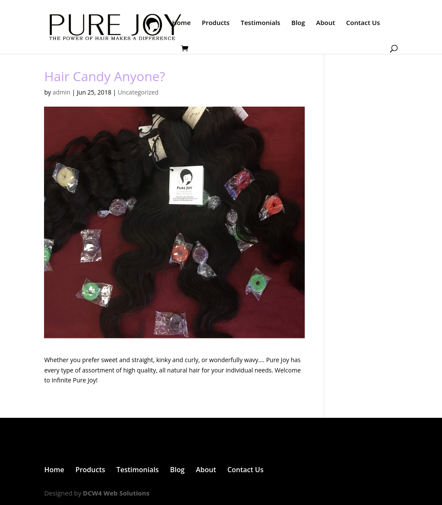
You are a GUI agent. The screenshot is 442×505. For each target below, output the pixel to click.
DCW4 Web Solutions (116, 493)
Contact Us (363, 23)
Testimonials (260, 23)
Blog (298, 23)
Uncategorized (138, 92)
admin (61, 92)
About (325, 23)
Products (215, 23)
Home (181, 23)
